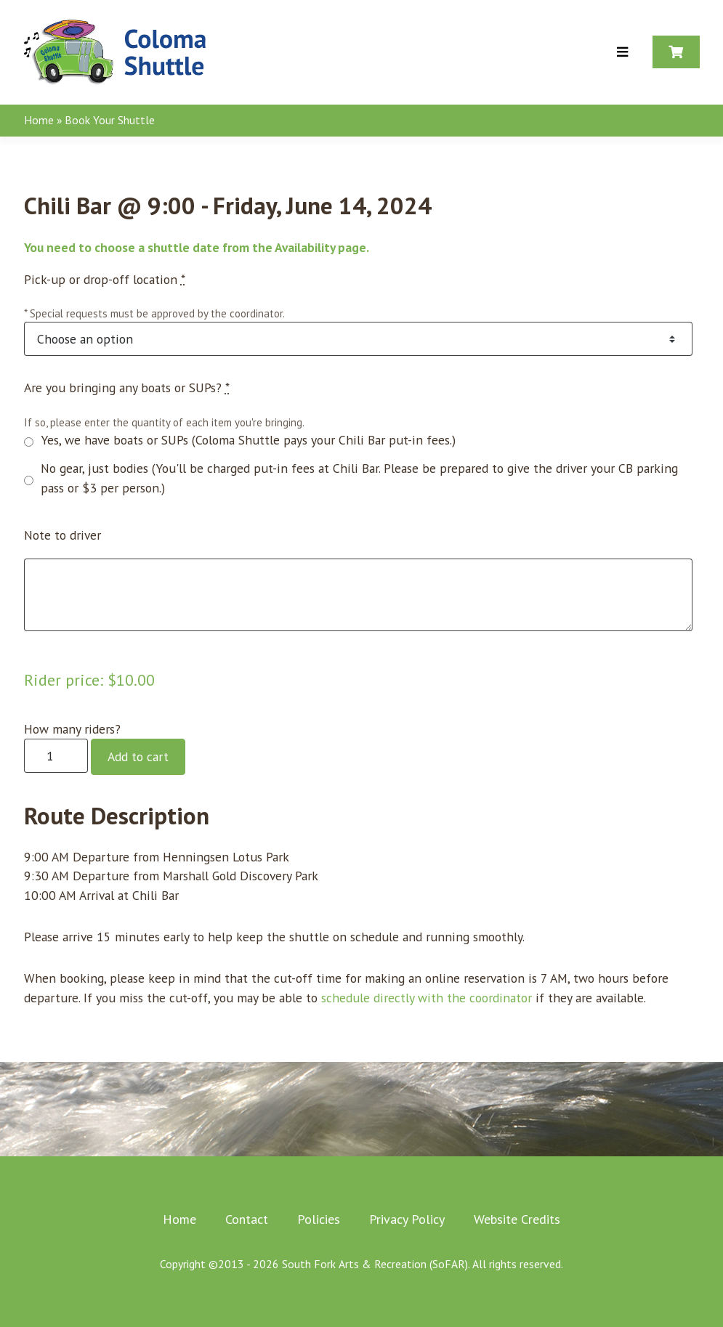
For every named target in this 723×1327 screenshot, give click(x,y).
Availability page (320, 247)
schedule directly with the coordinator (426, 997)
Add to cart (138, 756)
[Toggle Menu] (622, 52)
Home (39, 120)
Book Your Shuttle (110, 120)
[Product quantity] (56, 756)
